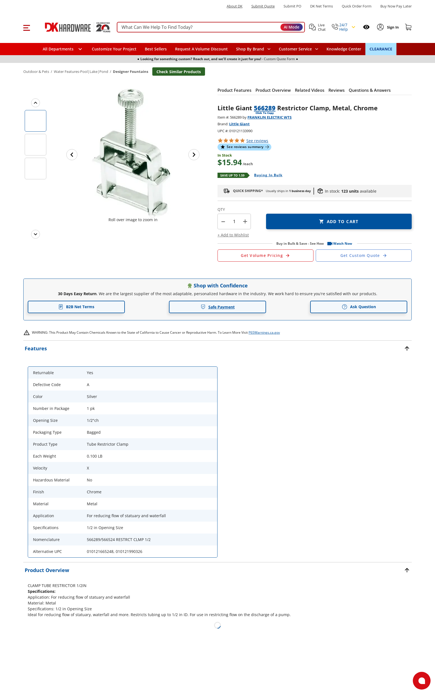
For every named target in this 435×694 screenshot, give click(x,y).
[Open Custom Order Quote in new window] (364, 255)
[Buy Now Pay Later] (396, 6)
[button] (26, 27)
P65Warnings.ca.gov (264, 332)
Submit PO (292, 6)
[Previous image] (71, 154)
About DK (234, 6)
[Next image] (193, 154)
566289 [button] (264, 108)
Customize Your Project (114, 49)
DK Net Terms (321, 6)
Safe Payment (218, 307)
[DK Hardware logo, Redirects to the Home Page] (71, 27)
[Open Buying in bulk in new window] (266, 175)
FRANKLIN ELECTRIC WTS (269, 117)
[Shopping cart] (408, 27)
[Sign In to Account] (392, 27)
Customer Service (295, 49)
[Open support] (422, 681)
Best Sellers (156, 49)
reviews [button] (257, 140)
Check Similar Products (178, 71)
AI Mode (291, 27)
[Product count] (234, 221)
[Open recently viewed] (366, 27)
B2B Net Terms (76, 306)
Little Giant (239, 123)
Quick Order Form (356, 6)
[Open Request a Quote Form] (265, 255)
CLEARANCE (381, 49)
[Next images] (35, 234)
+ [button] (245, 221)
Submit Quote (263, 6)
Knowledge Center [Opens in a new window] (344, 49)
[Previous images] (35, 102)
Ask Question (359, 307)
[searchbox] (211, 27)
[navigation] (298, 49)
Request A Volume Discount (201, 49)
